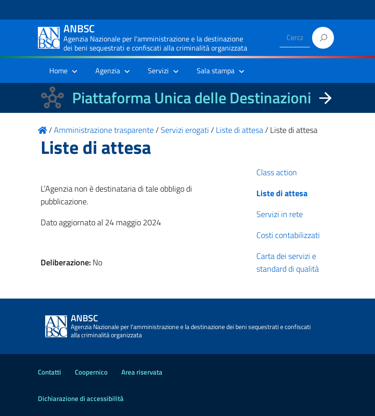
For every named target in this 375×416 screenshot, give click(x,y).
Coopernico (91, 372)
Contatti (49, 372)
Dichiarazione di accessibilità (81, 398)
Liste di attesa (281, 193)
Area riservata (141, 372)
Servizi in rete (279, 214)
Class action (276, 172)
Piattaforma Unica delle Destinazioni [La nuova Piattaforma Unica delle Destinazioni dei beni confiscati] (191, 97)
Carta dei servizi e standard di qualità (287, 262)
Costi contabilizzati (288, 235)
